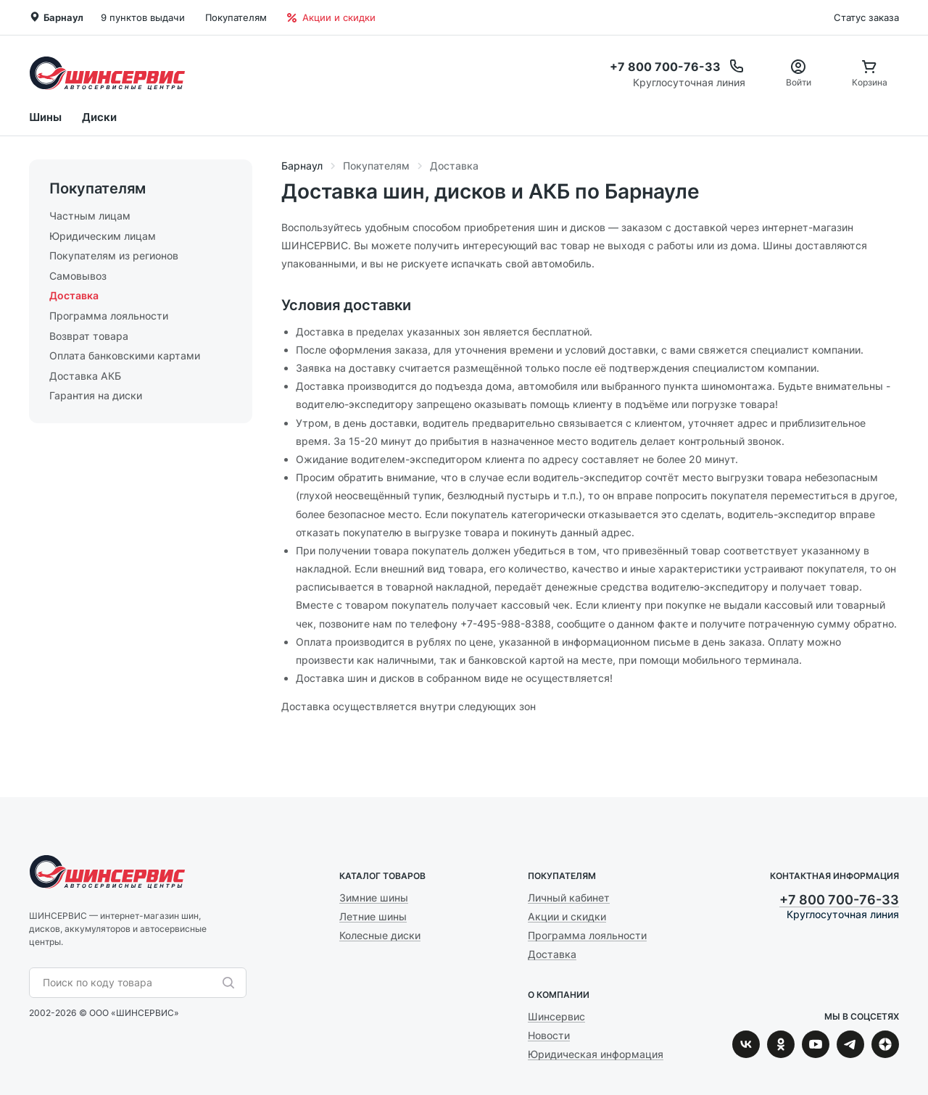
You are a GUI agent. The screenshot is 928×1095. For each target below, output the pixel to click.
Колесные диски (379, 935)
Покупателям (236, 17)
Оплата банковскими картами (124, 355)
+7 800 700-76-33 (839, 899)
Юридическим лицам (102, 236)
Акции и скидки (331, 17)
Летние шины (373, 916)
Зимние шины (373, 897)
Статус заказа (866, 17)
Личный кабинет (569, 897)
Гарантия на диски (95, 395)
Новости (549, 1035)
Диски (99, 117)
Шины (45, 117)
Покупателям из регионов (113, 255)
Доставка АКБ (85, 376)
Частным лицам (89, 215)
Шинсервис (107, 73)
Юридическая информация (595, 1054)
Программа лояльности (108, 315)
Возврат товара (88, 336)
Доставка (74, 295)
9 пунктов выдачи (143, 17)
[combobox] (130, 982)
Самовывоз (78, 276)
